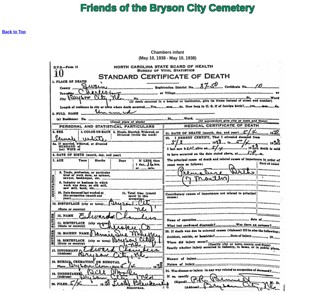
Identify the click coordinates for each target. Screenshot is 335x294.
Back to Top (14, 32)
